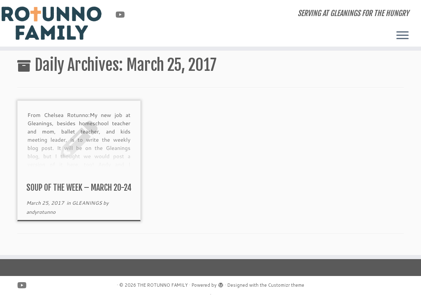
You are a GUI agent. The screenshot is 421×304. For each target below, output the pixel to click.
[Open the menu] (402, 36)
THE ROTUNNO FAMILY (162, 285)
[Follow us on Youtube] (123, 14)
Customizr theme (286, 285)
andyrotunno (41, 211)
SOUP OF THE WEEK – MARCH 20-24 (79, 187)
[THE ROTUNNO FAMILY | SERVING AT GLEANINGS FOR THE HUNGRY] (49, 23)
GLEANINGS (87, 202)
